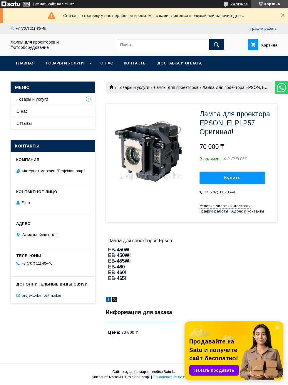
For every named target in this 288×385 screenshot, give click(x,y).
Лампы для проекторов (176, 87)
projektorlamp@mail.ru (41, 295)
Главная (25, 63)
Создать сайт (44, 4)
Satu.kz (170, 372)
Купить (232, 177)
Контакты (135, 63)
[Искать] (216, 44)
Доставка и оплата (179, 63)
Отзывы (24, 123)
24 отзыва (239, 4)
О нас (106, 63)
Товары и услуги (64, 63)
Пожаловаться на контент (174, 377)
